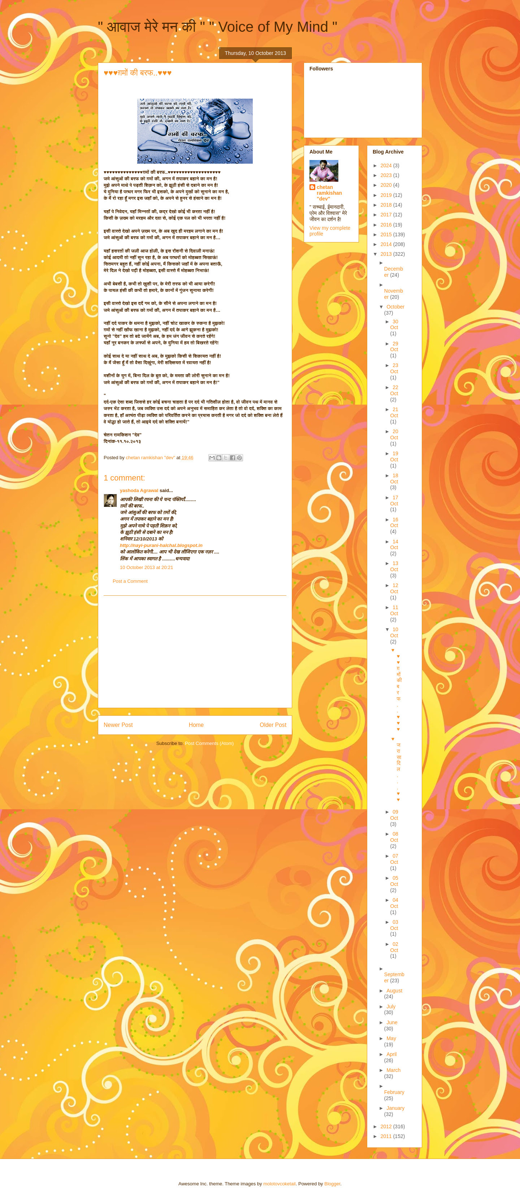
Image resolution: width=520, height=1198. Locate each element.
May (391, 1038)
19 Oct (394, 456)
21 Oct (394, 412)
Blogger (332, 1183)
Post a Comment (130, 581)
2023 (387, 175)
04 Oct (394, 903)
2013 (387, 254)
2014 (387, 244)
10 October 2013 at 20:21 (146, 567)
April (391, 1054)
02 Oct (394, 947)
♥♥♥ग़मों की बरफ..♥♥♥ (396, 689)
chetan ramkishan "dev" (329, 193)
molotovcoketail (279, 1183)
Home (196, 725)
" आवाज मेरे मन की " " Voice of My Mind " (217, 27)
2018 (387, 205)
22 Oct (394, 390)
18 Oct (394, 478)
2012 (387, 1126)
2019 (387, 195)
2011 (387, 1136)
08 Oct (394, 837)
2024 (387, 165)
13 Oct (394, 566)
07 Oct (394, 859)
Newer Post (118, 725)
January (395, 1108)
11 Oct (394, 610)
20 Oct (394, 434)
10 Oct (394, 632)
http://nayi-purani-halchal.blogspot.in (161, 545)
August (394, 991)
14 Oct (394, 545)
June (391, 1022)
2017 (387, 214)
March (393, 1070)
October (395, 307)
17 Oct (394, 501)
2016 (387, 225)
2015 (387, 234)
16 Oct (394, 523)
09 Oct (394, 815)
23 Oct (394, 368)
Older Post (273, 725)
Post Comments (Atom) (209, 743)
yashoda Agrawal (139, 490)
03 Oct (394, 925)
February (394, 1092)
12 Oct (394, 588)
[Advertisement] (195, 651)
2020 (387, 185)
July (390, 1006)
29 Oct (394, 347)
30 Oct (394, 325)
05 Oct (394, 881)
